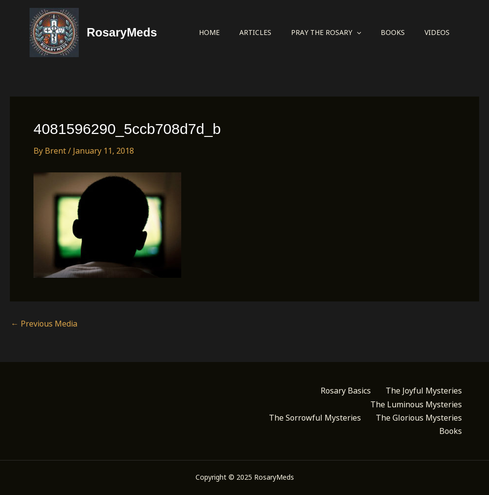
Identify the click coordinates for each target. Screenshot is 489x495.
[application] (356, 32)
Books (393, 32)
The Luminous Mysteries (416, 404)
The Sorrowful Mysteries (315, 417)
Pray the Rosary (326, 32)
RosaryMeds (122, 32)
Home (209, 32)
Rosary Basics (346, 390)
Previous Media (44, 324)
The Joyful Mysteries (424, 390)
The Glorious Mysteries (419, 417)
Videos (437, 32)
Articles (255, 32)
